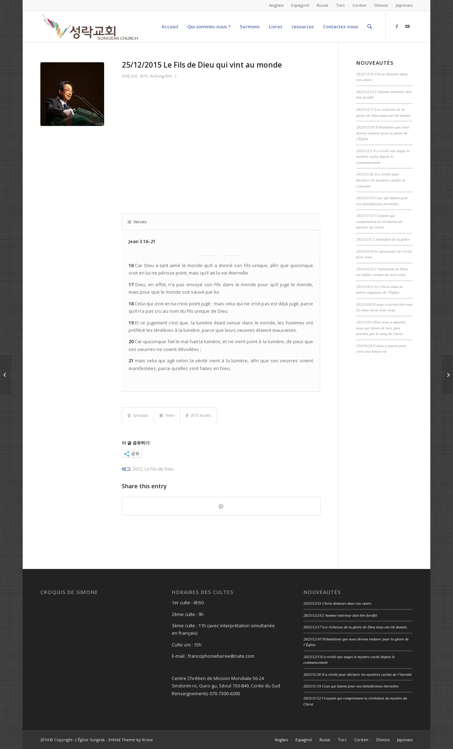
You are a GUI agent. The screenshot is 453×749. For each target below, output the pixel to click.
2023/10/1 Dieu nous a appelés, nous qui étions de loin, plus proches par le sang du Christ (381, 328)
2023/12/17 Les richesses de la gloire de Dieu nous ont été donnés (355, 627)
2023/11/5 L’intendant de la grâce (382, 239)
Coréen (359, 5)
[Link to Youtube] (407, 26)
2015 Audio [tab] (198, 415)
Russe (322, 5)
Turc (340, 5)
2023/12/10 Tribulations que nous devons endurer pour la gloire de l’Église (382, 133)
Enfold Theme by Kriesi (130, 739)
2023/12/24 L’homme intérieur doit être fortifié (340, 615)
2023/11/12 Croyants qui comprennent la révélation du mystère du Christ (379, 221)
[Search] (369, 26)
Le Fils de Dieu (159, 469)
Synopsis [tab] (138, 415)
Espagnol (300, 5)
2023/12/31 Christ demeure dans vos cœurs (337, 603)
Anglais (276, 5)
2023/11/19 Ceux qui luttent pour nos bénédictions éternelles (351, 686)
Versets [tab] (137, 221)
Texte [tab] (167, 415)
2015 (144, 76)
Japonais (404, 5)
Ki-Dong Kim (161, 76)
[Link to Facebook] (396, 26)
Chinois (381, 5)
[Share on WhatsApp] (221, 506)
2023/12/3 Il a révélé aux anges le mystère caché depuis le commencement (382, 157)
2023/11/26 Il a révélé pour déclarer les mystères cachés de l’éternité (381, 180)
